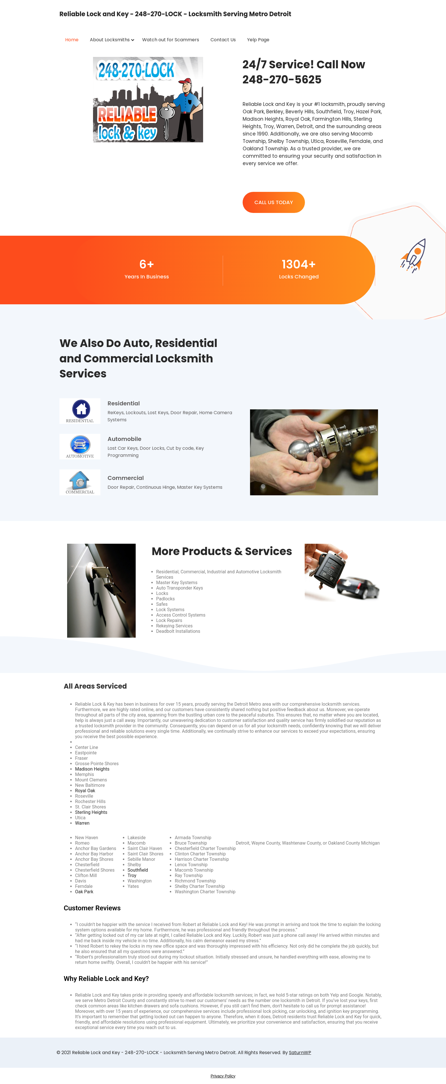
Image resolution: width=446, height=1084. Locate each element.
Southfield (138, 870)
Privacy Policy (222, 1076)
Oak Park (84, 891)
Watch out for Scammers (170, 39)
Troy (132, 875)
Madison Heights (92, 769)
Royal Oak (85, 790)
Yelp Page (258, 39)
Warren (82, 823)
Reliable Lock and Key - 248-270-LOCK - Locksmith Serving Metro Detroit (175, 14)
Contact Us (223, 39)
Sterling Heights (91, 812)
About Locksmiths (110, 39)
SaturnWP (300, 1052)
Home (72, 39)
